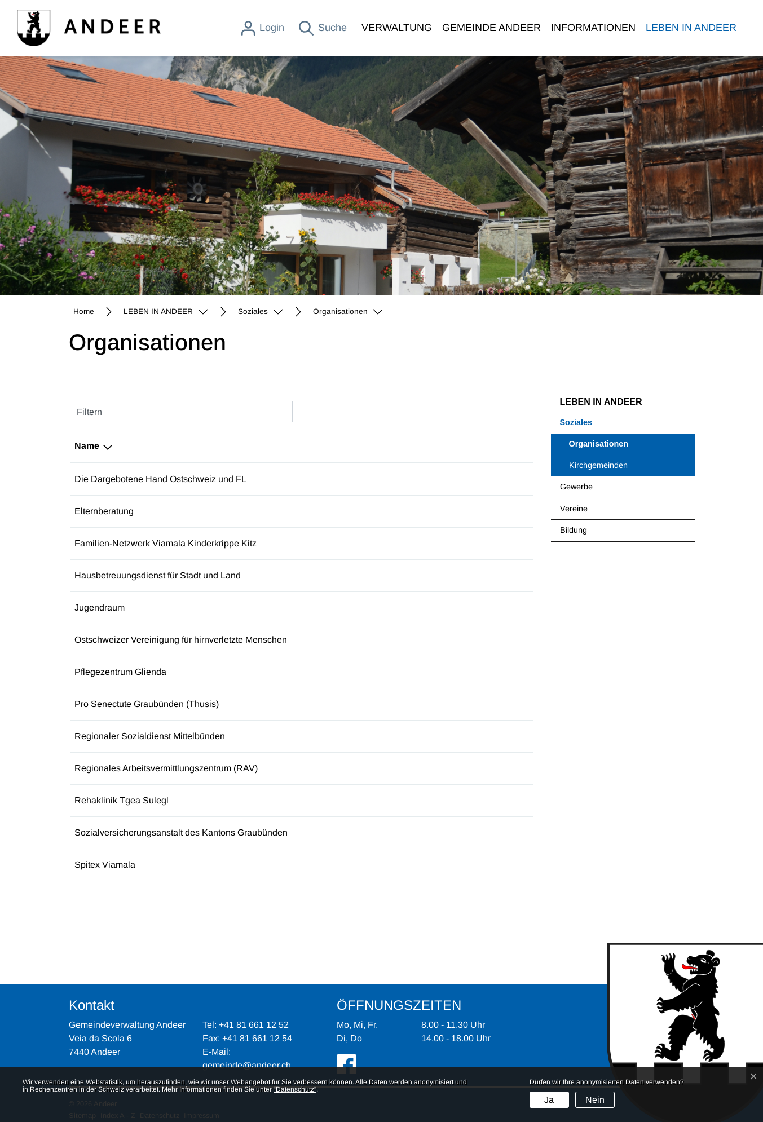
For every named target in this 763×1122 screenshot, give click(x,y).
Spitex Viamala (104, 864)
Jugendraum (99, 607)
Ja (549, 1100)
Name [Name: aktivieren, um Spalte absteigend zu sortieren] (86, 445)
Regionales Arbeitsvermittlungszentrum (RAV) (166, 768)
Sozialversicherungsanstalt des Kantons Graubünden (181, 832)
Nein (595, 1100)
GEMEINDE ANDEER (491, 27)
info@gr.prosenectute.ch (443, 704)
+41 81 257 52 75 (346, 736)
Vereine (574, 508)
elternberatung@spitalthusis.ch (457, 511)
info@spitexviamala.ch (440, 864)
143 (318, 479)
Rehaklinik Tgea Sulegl (121, 800)
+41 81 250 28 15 (346, 575)
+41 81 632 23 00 (346, 864)
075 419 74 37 (339, 511)
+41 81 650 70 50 (346, 800)
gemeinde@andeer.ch (246, 1065)
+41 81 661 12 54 (257, 1038)
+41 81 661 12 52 (254, 1025)
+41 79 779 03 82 (346, 607)
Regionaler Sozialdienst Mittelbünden (149, 736)
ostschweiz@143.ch (435, 479)
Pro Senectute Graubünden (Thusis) (146, 704)
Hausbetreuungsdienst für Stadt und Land (157, 575)
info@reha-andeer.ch (437, 800)
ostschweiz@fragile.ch (440, 639)
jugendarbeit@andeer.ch (444, 607)
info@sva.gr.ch (425, 832)
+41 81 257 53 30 (346, 768)
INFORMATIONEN (593, 27)
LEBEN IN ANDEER (691, 27)
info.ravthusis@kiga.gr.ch (445, 768)
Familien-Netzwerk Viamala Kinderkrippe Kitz (165, 543)
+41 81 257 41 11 (345, 832)
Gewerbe (576, 486)
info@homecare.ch (433, 575)
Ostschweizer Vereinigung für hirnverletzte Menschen (180, 639)
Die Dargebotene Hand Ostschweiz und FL (160, 479)
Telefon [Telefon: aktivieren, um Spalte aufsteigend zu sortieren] (326, 445)
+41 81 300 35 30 (346, 704)
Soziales (576, 422)
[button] (166, 312)
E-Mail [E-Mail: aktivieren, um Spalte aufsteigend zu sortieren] (408, 445)
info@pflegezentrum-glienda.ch (458, 672)
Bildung (573, 530)
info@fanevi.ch (425, 543)
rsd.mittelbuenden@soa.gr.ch (453, 736)
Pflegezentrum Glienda (120, 672)
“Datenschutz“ (295, 1089)
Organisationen (598, 447)
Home (83, 311)
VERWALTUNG (396, 27)
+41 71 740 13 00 (346, 639)
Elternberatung (104, 511)
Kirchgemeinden (598, 465)
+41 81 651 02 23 (346, 543)
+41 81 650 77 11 (345, 672)
